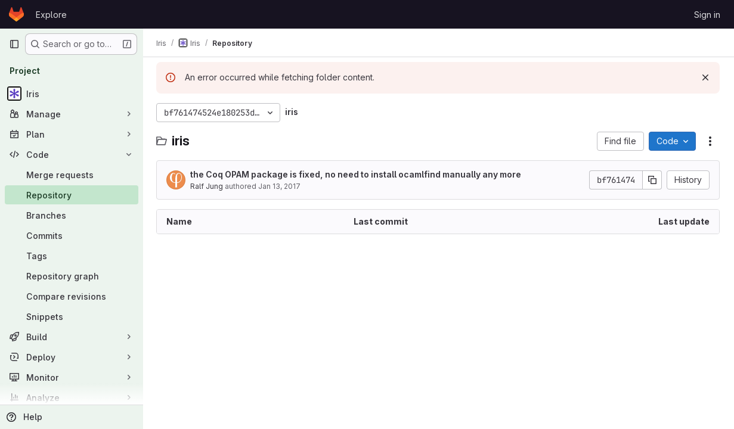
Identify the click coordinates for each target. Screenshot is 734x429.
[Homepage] (16, 14)
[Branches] (71, 215)
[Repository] (71, 194)
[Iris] (71, 93)
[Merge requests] (71, 174)
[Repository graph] (71, 275)
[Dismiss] (705, 77)
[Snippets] (71, 316)
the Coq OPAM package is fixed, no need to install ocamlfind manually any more (356, 174)
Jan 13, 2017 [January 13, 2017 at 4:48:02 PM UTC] (280, 186)
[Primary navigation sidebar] (14, 44)
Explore (51, 15)
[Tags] (71, 255)
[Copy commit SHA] (652, 179)
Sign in (707, 15)
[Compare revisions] (71, 296)
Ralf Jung (207, 186)
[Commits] (71, 235)
